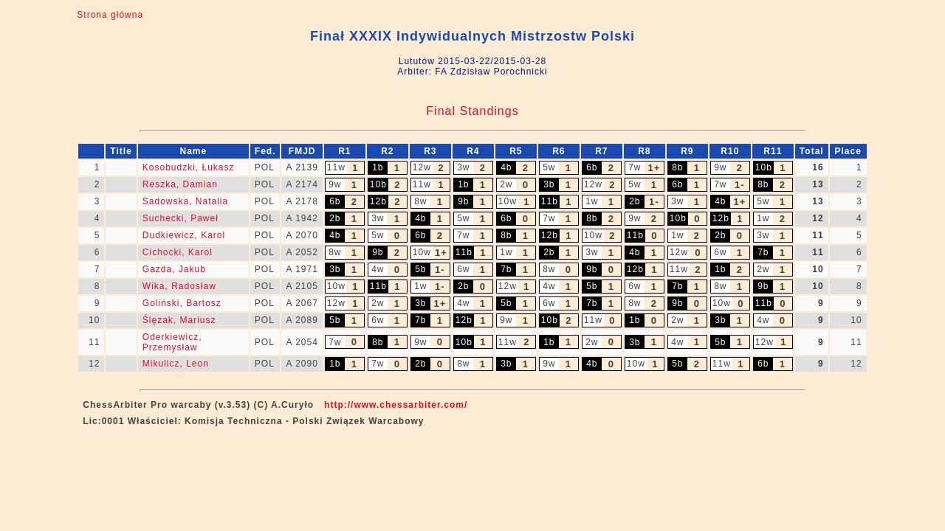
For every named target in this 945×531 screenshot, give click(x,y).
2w (506, 184)
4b (506, 167)
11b (549, 201)
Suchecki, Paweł (180, 218)
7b (763, 252)
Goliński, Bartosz (181, 303)
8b (677, 167)
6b (591, 167)
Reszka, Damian (180, 184)
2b (634, 201)
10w (507, 201)
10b (763, 167)
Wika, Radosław (179, 286)
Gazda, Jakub (174, 269)
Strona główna (110, 15)
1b (377, 167)
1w (591, 201)
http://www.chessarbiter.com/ (395, 405)
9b (463, 201)
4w (377, 269)
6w (720, 252)
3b (548, 184)
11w (336, 167)
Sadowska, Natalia (185, 201)
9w (720, 167)
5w (549, 167)
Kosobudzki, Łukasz (188, 167)
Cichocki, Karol (177, 252)
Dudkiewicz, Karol (183, 235)
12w (422, 167)
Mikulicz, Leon (175, 363)
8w (420, 201)
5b (420, 269)
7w (634, 167)
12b (378, 201)
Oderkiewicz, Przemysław (172, 342)
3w (463, 167)
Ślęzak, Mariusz (179, 320)
